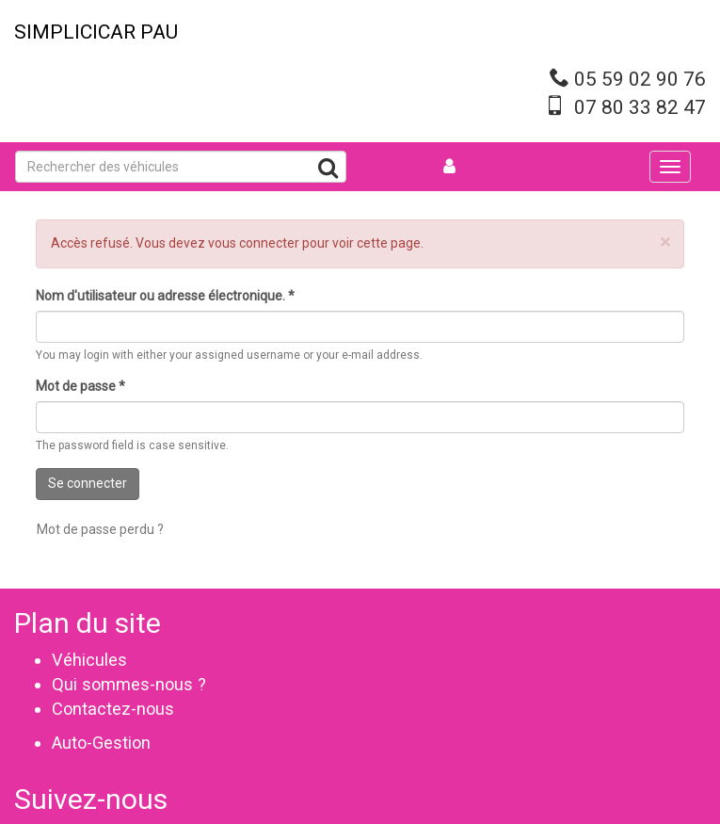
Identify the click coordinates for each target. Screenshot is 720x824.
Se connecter (87, 483)
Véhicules (89, 660)
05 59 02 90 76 (640, 79)
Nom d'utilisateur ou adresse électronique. (165, 295)
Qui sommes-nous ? (129, 684)
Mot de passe (80, 386)
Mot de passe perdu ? (100, 529)
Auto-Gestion (101, 742)
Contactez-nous (113, 709)
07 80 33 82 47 (640, 107)
